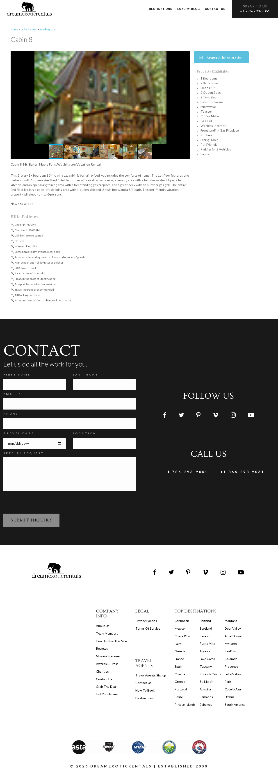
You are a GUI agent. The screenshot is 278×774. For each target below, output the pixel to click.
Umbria (230, 697)
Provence (231, 667)
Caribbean (182, 621)
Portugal (181, 690)
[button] (100, 98)
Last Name (85, 375)
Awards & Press (107, 664)
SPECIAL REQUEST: (24, 453)
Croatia (180, 675)
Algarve (205, 652)
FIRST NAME (17, 375)
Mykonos (231, 644)
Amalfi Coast (234, 637)
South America (235, 705)
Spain (178, 667)
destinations (144, 699)
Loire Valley (233, 675)
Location (84, 434)
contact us (143, 683)
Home (14, 30)
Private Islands (185, 705)
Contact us (215, 9)
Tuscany (206, 667)
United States (29, 30)
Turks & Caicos (210, 675)
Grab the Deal (106, 687)
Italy (178, 644)
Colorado (231, 659)
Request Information (221, 58)
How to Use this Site (111, 642)
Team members (107, 634)
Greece (180, 652)
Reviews (102, 649)
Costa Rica (182, 637)
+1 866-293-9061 (236, 472)
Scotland (206, 629)
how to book (145, 691)
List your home (107, 695)
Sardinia (230, 652)
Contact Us (104, 680)
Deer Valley (233, 629)
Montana (231, 621)
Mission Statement (109, 657)
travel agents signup (150, 676)
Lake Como (207, 659)
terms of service (147, 629)
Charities (102, 672)
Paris (228, 682)
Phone (10, 414)
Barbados (206, 697)
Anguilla (205, 690)
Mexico (180, 629)
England (205, 621)
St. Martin (206, 682)
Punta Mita (207, 644)
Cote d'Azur (233, 690)
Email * (12, 394)
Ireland (205, 637)
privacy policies (146, 621)
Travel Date (18, 434)
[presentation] (37, 503)
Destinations (160, 9)
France (179, 659)
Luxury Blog (188, 9)
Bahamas (206, 705)
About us (102, 626)
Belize (179, 697)
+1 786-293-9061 (255, 11)
